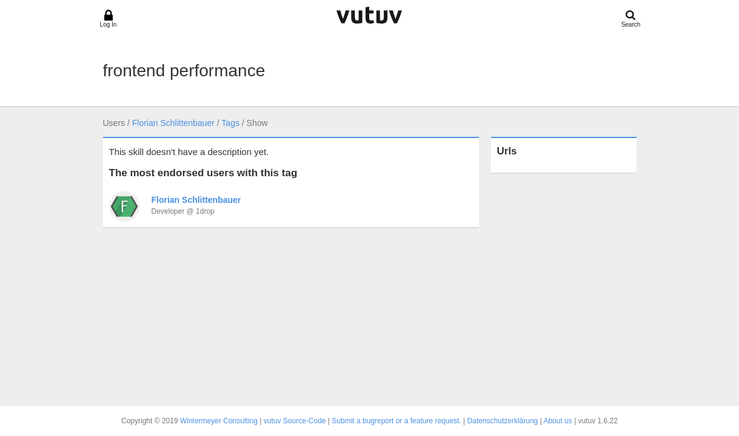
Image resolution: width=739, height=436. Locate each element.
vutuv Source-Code (295, 421)
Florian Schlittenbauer (173, 123)
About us (557, 421)
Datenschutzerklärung (502, 421)
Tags (230, 123)
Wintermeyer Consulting (219, 421)
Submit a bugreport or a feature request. (396, 421)
